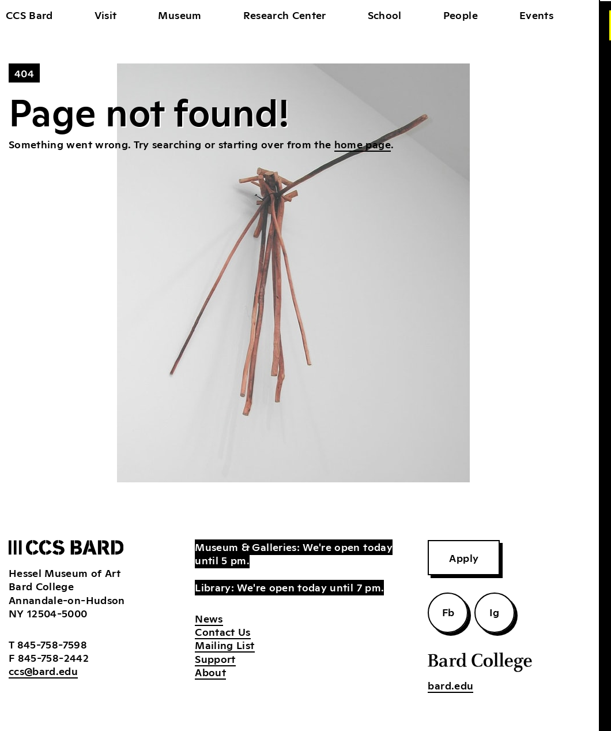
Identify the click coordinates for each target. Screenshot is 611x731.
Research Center (284, 14)
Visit (106, 14)
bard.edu (450, 685)
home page (362, 144)
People (460, 14)
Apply (463, 557)
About (210, 671)
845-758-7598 (52, 644)
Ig (494, 611)
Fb (448, 611)
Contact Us (223, 631)
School (385, 14)
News (208, 618)
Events (536, 14)
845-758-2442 (53, 657)
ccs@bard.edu (43, 670)
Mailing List (224, 644)
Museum (179, 14)
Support (215, 658)
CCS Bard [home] (29, 14)
